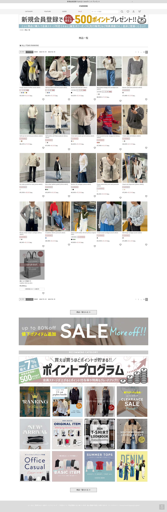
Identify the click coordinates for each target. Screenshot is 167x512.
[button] (135, 52)
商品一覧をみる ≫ (83, 312)
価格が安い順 (42, 52)
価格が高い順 (51, 52)
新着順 (36, 52)
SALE (80, 11)
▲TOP (162, 507)
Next (132, 2)
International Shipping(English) (130, 506)
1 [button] (138, 52)
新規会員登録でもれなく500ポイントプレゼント (83, 2)
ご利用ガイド (62, 506)
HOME (21, 30)
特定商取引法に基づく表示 (77, 506)
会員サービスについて (49, 506)
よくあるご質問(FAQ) (34, 506)
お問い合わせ (103, 506)
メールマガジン (114, 506)
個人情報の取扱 (92, 506)
